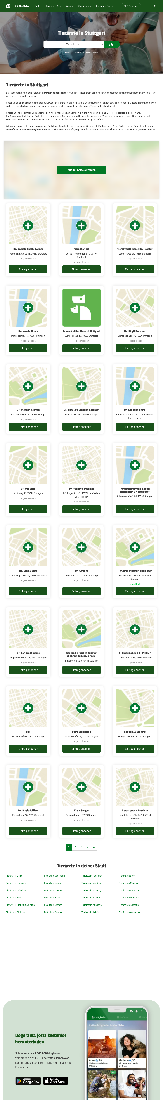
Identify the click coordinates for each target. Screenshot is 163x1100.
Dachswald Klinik (28, 331)
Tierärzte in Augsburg (129, 905)
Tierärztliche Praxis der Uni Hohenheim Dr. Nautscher (134, 490)
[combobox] (73, 44)
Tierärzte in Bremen (53, 905)
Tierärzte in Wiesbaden (129, 912)
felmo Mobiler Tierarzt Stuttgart (81, 331)
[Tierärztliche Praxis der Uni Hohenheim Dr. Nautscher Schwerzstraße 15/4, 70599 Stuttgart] (135, 479)
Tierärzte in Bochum (91, 897)
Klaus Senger (81, 810)
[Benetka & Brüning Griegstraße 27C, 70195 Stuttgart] (135, 721)
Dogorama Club (53, 6)
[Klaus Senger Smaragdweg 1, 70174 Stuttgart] (81, 801)
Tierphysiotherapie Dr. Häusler (134, 249)
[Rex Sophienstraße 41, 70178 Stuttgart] (28, 721)
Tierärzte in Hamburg (16, 883)
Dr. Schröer (81, 571)
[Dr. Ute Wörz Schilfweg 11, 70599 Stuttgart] (28, 479)
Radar (38, 6)
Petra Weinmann (81, 731)
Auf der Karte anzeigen (81, 170)
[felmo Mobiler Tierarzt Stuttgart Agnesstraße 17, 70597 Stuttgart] (81, 320)
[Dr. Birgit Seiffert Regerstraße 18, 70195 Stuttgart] (28, 801)
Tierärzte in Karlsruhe (129, 890)
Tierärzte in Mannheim (129, 897)
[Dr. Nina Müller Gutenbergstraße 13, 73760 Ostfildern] (28, 561)
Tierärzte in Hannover (92, 876)
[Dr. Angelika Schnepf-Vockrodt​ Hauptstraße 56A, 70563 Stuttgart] (81, 399)
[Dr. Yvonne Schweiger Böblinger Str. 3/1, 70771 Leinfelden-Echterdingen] (81, 479)
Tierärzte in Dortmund (54, 890)
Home (67, 52)
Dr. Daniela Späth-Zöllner (28, 249)
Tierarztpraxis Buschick (135, 810)
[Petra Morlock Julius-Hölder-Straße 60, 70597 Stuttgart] (81, 240)
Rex (28, 731)
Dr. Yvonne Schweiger (81, 488)
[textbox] (74, 44)
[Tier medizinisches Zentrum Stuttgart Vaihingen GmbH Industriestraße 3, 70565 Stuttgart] (81, 642)
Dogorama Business (105, 6)
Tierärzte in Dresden (53, 912)
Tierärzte (77, 52)
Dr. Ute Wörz (28, 488)
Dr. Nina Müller (28, 571)
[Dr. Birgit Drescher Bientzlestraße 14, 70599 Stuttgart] (135, 320)
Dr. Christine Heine (135, 410)
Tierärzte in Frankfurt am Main (20, 905)
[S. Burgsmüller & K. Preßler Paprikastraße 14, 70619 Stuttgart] (135, 642)
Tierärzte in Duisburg (91, 890)
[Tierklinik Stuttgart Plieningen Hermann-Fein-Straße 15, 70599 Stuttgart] (135, 561)
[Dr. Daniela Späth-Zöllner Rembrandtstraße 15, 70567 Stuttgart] (28, 240)
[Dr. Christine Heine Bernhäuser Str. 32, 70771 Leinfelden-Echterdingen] (135, 399)
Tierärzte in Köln (13, 897)
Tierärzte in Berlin (14, 876)
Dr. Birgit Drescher (135, 331)
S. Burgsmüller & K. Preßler (135, 653)
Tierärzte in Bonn (127, 876)
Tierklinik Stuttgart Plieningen (135, 571)
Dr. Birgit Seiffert (28, 810)
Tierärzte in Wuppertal (92, 905)
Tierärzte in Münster (128, 883)
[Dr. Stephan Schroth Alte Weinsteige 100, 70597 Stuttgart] (28, 399)
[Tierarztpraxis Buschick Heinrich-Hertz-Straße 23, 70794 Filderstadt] (135, 801)
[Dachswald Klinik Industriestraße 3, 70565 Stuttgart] (28, 320)
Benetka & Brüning (135, 731)
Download (131, 6)
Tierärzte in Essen (52, 897)
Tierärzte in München (16, 890)
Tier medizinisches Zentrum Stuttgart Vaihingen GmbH (81, 654)
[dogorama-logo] (17, 6)
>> (94, 847)
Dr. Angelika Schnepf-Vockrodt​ (81, 410)
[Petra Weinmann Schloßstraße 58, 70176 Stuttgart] (81, 721)
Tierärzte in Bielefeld (91, 912)
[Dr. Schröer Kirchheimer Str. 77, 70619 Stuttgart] (81, 561)
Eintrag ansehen (28, 269)
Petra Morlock (82, 249)
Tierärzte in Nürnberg (91, 883)
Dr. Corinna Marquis (28, 653)
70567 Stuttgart (92, 52)
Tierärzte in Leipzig (52, 883)
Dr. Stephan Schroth (28, 410)
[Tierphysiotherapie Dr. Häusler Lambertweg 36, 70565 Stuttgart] (135, 240)
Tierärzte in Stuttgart (16, 912)
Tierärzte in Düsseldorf (54, 876)
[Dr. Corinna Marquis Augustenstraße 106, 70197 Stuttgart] (28, 642)
